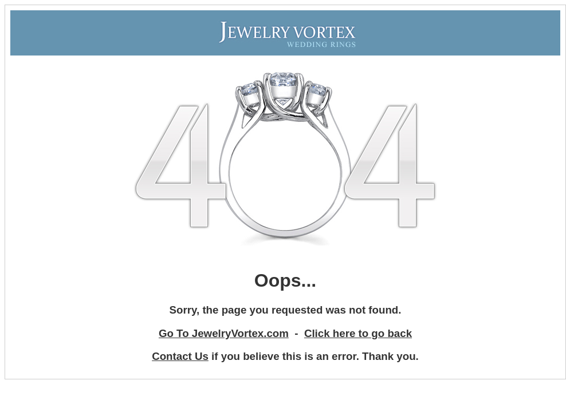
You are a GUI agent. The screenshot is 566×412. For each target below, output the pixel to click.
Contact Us (180, 356)
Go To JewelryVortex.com (224, 333)
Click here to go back (358, 333)
